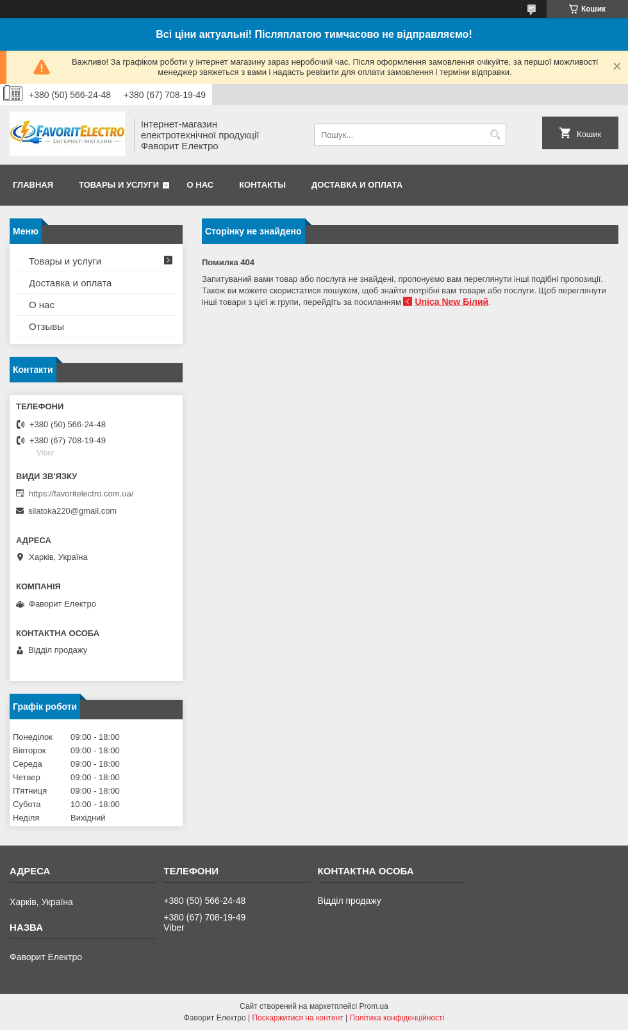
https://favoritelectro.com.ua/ (81, 493)
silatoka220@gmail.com (72, 511)
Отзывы (46, 326)
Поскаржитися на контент (297, 1017)
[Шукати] (495, 135)
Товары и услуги (119, 185)
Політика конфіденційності (397, 1017)
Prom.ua (373, 1006)
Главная (33, 185)
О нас (200, 185)
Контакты (262, 185)
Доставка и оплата (356, 185)
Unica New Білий (451, 302)
